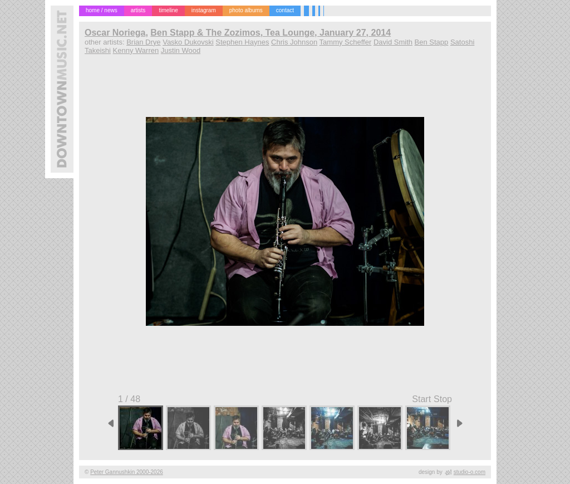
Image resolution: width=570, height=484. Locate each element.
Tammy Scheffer (346, 42)
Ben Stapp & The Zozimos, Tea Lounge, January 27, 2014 (270, 32)
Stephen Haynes (242, 42)
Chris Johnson (294, 42)
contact (285, 10)
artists (138, 10)
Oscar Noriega (115, 32)
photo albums (246, 10)
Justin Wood (180, 50)
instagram (203, 10)
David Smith (393, 42)
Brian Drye (143, 42)
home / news (101, 10)
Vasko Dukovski (188, 42)
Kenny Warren (136, 50)
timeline (168, 10)
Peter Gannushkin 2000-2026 (126, 472)
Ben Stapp (432, 42)
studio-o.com (469, 472)
